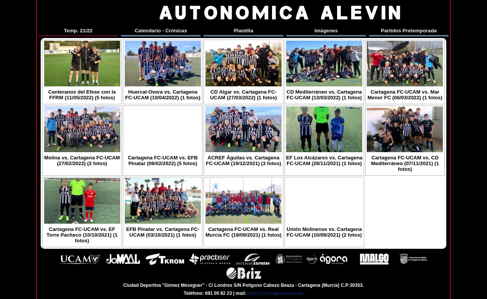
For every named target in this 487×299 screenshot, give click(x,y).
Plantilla (243, 30)
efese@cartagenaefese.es (275, 293)
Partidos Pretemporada (409, 30)
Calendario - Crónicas (161, 30)
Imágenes (326, 30)
